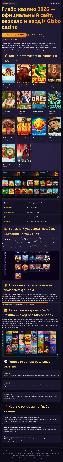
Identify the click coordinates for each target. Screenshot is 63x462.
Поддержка (54, 451)
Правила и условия (30, 451)
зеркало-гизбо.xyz (45, 458)
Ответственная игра (43, 451)
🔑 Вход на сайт (36, 35)
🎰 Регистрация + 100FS (14, 35)
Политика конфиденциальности (14, 451)
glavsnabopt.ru (28, 458)
